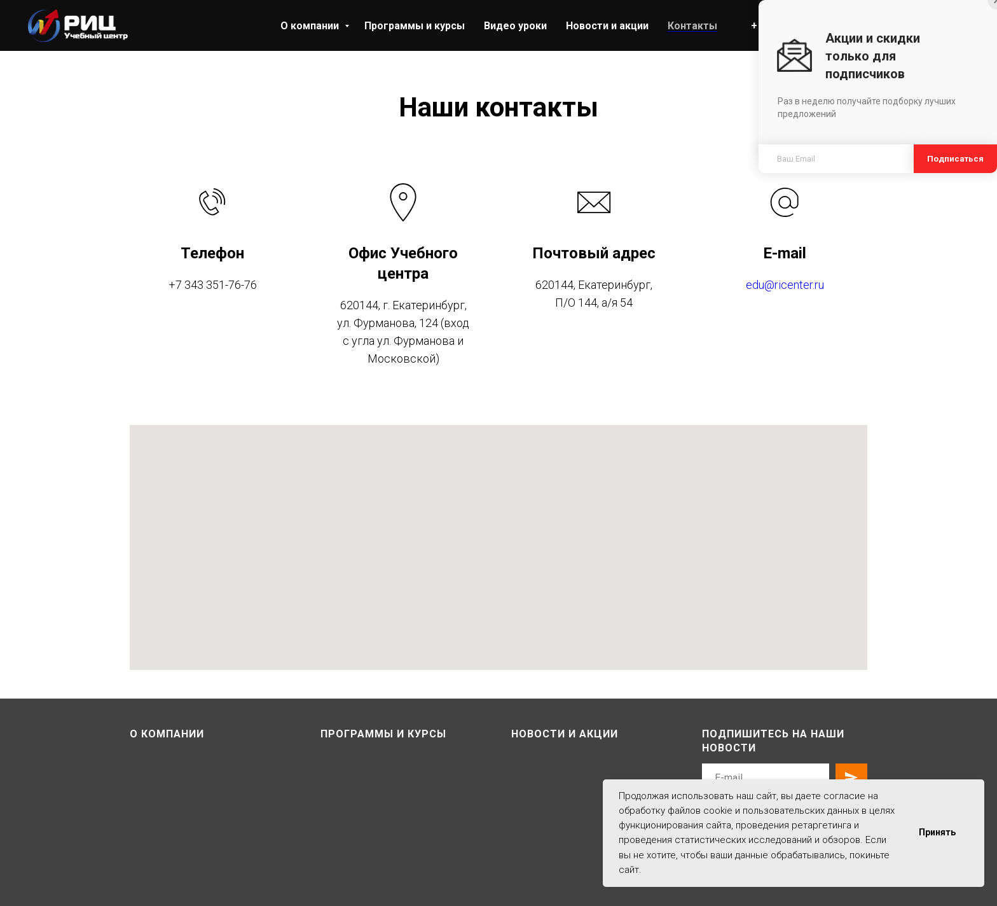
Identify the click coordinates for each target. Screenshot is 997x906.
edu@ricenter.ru (785, 284)
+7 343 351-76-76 (212, 284)
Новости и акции (607, 26)
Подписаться (955, 159)
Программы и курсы (414, 26)
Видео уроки (515, 26)
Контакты (692, 26)
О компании (310, 26)
